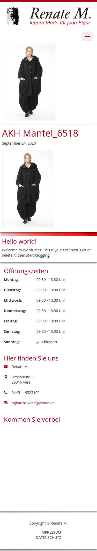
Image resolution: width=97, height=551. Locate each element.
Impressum (51, 532)
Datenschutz (48, 537)
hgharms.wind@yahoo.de (33, 402)
